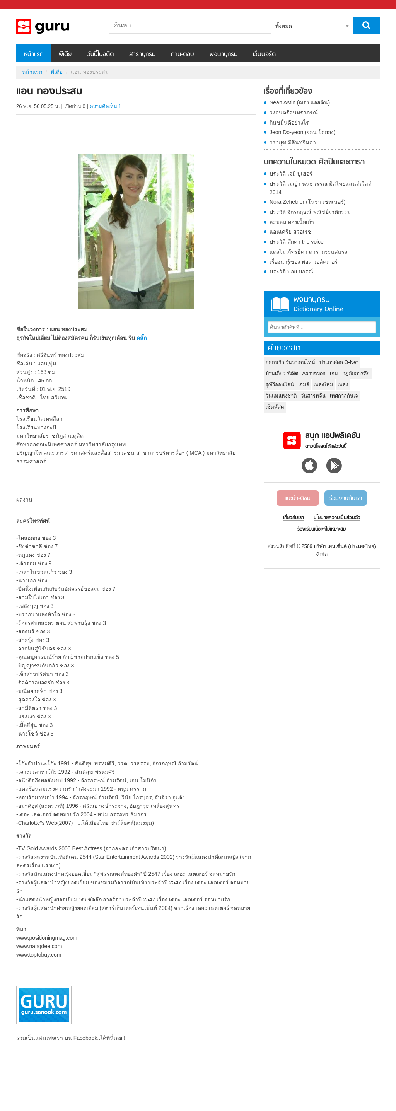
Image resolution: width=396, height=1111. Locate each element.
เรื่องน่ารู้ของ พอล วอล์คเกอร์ (304, 262)
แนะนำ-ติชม (298, 498)
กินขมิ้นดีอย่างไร (289, 122)
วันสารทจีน (313, 396)
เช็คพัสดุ (275, 407)
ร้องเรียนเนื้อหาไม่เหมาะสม (321, 529)
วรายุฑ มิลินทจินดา (293, 142)
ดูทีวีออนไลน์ (280, 384)
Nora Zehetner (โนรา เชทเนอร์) (307, 202)
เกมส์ (303, 384)
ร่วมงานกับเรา (345, 498)
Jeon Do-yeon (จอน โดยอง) (302, 132)
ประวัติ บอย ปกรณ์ (291, 271)
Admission (314, 373)
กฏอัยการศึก (356, 373)
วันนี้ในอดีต (100, 54)
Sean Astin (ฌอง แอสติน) (300, 102)
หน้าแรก (33, 54)
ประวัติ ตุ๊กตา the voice (297, 242)
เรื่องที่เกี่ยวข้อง (288, 92)
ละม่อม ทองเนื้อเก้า (292, 222)
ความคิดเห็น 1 (105, 106)
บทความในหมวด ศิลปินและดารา (314, 162)
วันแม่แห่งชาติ (281, 396)
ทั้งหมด (283, 26)
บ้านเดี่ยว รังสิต (282, 373)
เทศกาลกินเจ (344, 396)
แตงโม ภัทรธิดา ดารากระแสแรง (308, 252)
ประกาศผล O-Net (338, 362)
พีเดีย (65, 54)
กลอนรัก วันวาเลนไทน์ (290, 362)
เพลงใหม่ (323, 384)
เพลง (343, 384)
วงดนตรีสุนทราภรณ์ (294, 112)
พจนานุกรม (223, 54)
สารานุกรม (142, 54)
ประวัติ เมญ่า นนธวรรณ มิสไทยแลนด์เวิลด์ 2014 (321, 188)
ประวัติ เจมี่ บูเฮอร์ (291, 174)
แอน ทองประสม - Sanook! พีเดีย (56, 26)
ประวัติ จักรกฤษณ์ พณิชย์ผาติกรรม (310, 212)
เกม (334, 373)
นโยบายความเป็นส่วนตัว (337, 518)
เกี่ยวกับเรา (293, 518)
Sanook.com (23, 5)
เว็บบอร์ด (264, 54)
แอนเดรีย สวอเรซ (291, 232)
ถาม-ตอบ (182, 54)
